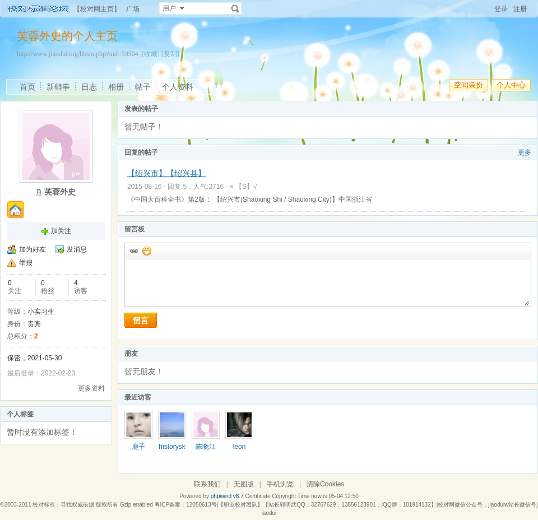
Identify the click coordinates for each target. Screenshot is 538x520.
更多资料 (91, 388)
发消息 (77, 249)
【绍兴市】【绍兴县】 (166, 173)
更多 (524, 152)
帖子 (143, 86)
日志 (89, 86)
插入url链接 (133, 250)
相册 (116, 86)
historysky (172, 450)
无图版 (244, 484)
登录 (501, 9)
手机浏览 (280, 484)
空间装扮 (468, 85)
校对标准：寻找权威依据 (63, 505)
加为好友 (32, 249)
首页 (27, 86)
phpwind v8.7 (227, 496)
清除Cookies (325, 484)
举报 (26, 263)
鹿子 (138, 447)
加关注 (61, 231)
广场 (133, 9)
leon (239, 447)
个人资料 (177, 86)
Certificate (257, 496)
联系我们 (207, 484)
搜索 (235, 8)
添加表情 (146, 250)
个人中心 (511, 85)
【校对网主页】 (96, 9)
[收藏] (151, 54)
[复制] (170, 54)
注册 (520, 9)
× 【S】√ (243, 187)
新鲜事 (58, 86)
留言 (141, 320)
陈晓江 (206, 447)
